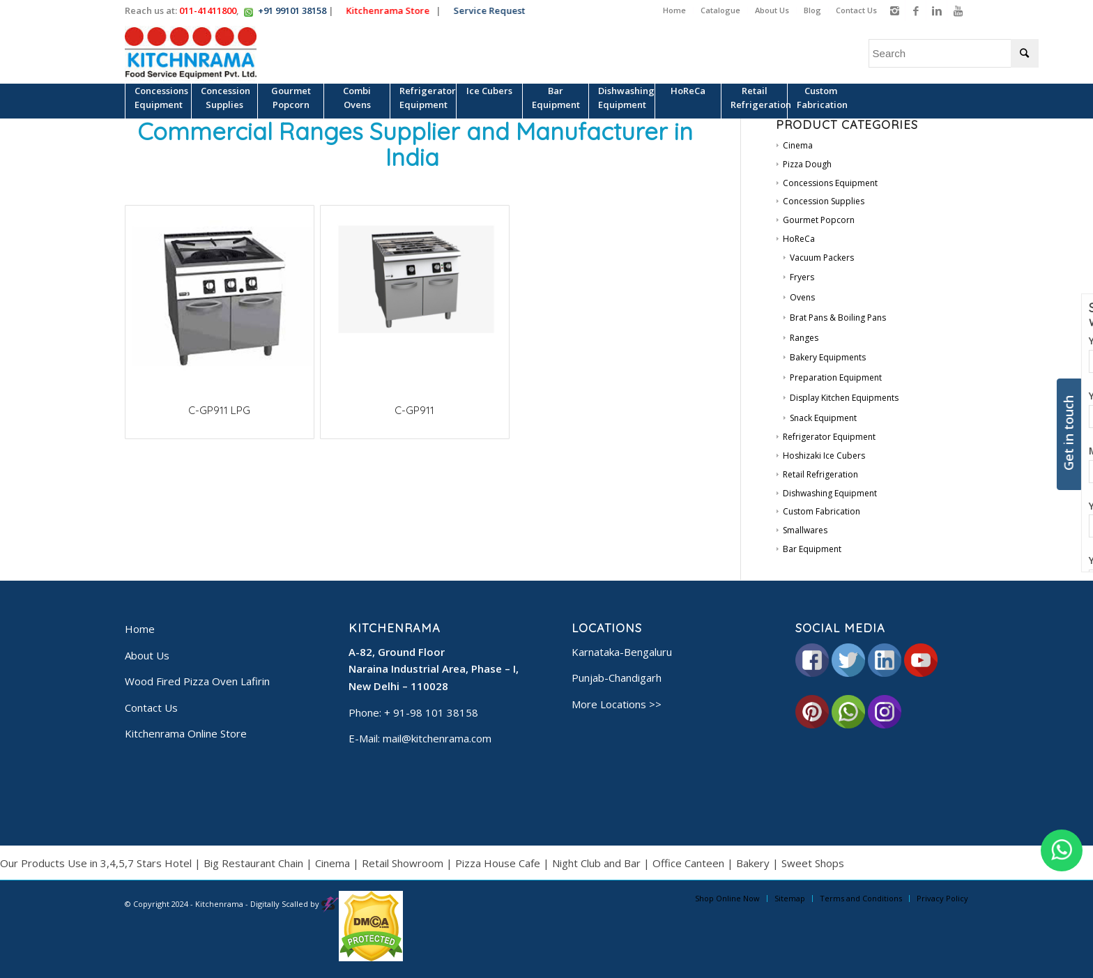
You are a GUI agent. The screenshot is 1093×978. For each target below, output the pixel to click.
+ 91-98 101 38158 (431, 712)
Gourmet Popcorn (819, 220)
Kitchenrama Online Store (186, 733)
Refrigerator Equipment (829, 437)
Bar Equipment (812, 549)
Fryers (802, 277)
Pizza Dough (807, 164)
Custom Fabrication (821, 511)
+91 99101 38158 (292, 10)
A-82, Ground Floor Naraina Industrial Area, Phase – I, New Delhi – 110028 (434, 669)
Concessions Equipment (830, 183)
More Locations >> (617, 704)
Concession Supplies (823, 201)
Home (674, 10)
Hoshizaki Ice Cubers (824, 455)
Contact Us (856, 10)
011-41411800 (207, 10)
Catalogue (720, 10)
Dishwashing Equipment (830, 493)
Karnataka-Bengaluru (622, 652)
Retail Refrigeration (820, 474)
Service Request (493, 10)
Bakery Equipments (828, 357)
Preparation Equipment (836, 377)
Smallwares (805, 530)
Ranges (804, 338)
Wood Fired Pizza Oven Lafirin (197, 681)
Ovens (802, 297)
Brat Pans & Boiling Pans (838, 317)
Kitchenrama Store (392, 10)
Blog (812, 10)
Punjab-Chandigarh (617, 678)
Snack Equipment (823, 418)
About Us (772, 10)
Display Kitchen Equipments (844, 398)
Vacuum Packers (822, 257)
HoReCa (799, 239)
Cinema (798, 145)
